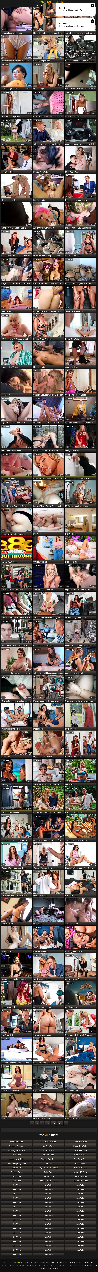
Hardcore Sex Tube (48, 1181)
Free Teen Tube (80, 1159)
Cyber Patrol (86, 1266)
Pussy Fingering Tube (16, 1163)
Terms (52, 1263)
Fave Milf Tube (80, 1168)
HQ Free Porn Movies (48, 1168)
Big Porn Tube (49, 1146)
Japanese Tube (80, 1150)
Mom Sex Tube (16, 1142)
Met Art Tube (48, 1155)
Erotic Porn (16, 1168)
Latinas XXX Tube (16, 1159)
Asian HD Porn (80, 1172)
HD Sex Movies (80, 1176)
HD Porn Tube (49, 1150)
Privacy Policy (63, 1263)
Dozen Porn (48, 1163)
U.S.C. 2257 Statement (85, 1263)
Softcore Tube (17, 1172)
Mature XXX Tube (80, 1181)
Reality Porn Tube (48, 1142)
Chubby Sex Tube (48, 1159)
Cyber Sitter (53, 1268)
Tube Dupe (37, 9)
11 (54, 1123)
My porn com (80, 1163)
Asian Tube (16, 1176)
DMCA (72, 1263)
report (28, 29)
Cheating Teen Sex (17, 1146)
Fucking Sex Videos (16, 1150)
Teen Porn (16, 1155)
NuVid (68, 37)
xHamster (5, 9)
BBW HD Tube (80, 1155)
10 (47, 1123)
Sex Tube (17, 1185)
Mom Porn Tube (80, 1142)
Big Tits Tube (48, 1176)
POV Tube (48, 1172)
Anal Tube (16, 1181)
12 (60, 1123)
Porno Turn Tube (80, 1146)
